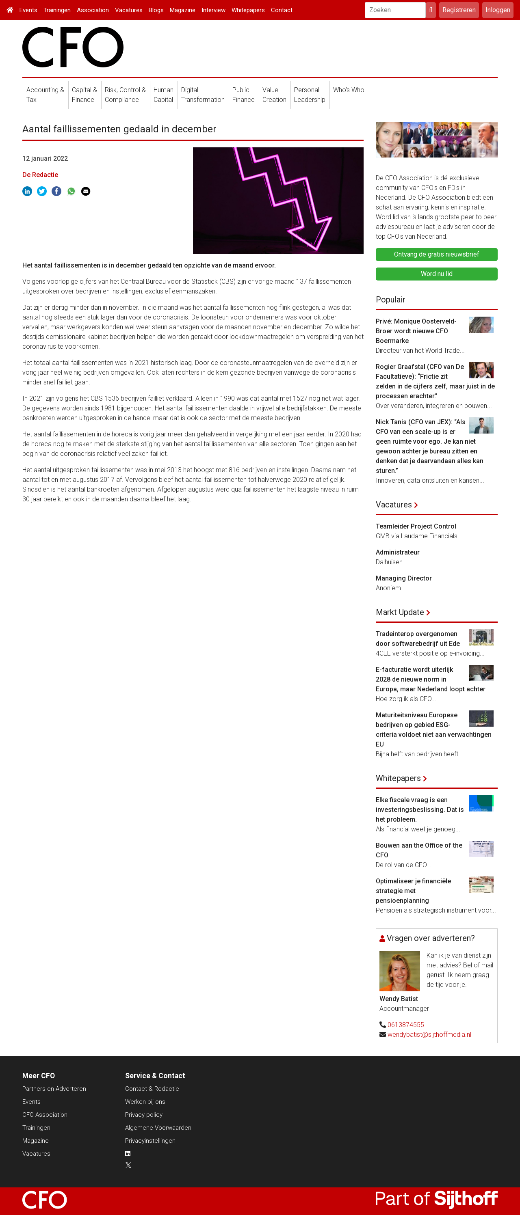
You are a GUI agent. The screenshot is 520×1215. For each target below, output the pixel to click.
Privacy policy (143, 1114)
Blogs (156, 10)
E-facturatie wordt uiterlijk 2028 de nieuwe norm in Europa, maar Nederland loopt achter (430, 679)
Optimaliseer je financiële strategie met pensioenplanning (413, 890)
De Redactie (40, 175)
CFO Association (44, 1114)
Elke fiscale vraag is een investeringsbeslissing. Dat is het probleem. (420, 809)
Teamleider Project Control (416, 526)
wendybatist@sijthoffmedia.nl (429, 1034)
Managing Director (404, 578)
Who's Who (348, 90)
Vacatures (129, 10)
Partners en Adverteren (54, 1088)
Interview (213, 10)
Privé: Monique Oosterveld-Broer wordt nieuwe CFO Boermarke (416, 331)
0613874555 (406, 1025)
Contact (281, 10)
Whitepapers (248, 10)
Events (28, 10)
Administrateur (398, 552)
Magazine (182, 10)
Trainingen (57, 10)
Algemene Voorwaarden (158, 1127)
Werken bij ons (145, 1101)
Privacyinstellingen (150, 1140)
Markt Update (400, 612)
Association (93, 10)
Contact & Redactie (152, 1088)
